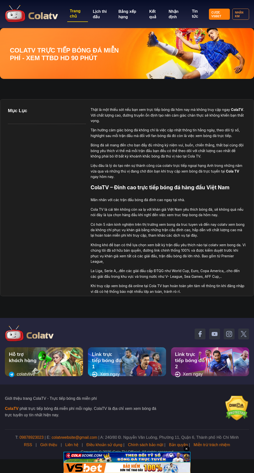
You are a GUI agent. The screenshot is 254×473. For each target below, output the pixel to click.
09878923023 (31, 437)
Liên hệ (71, 445)
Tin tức (195, 13)
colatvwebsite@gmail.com (74, 437)
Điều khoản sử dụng (104, 445)
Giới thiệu (48, 445)
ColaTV (11, 408)
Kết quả (152, 14)
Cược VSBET (216, 14)
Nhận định (173, 14)
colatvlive (22, 374)
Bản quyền (178, 445)
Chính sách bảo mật (145, 445)
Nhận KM (239, 14)
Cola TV (232, 171)
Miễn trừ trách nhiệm (212, 445)
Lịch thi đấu (100, 14)
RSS (28, 445)
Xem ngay (106, 374)
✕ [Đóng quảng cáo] (186, 449)
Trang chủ (75, 13)
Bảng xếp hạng (127, 14)
